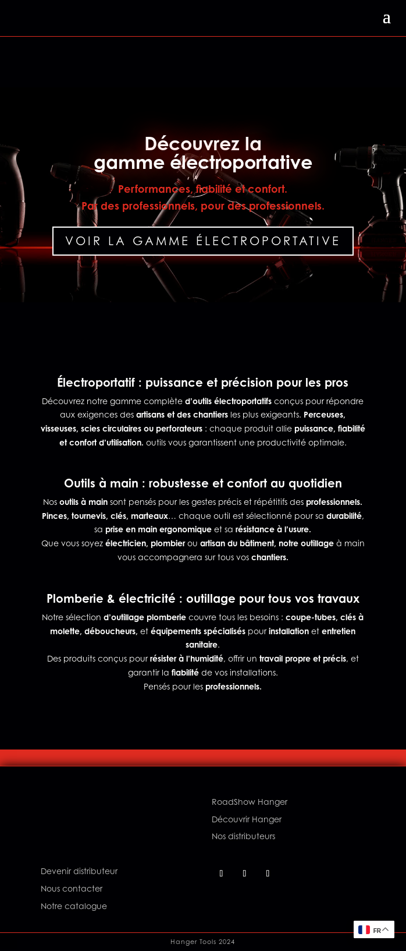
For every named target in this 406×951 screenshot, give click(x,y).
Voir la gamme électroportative (203, 241)
